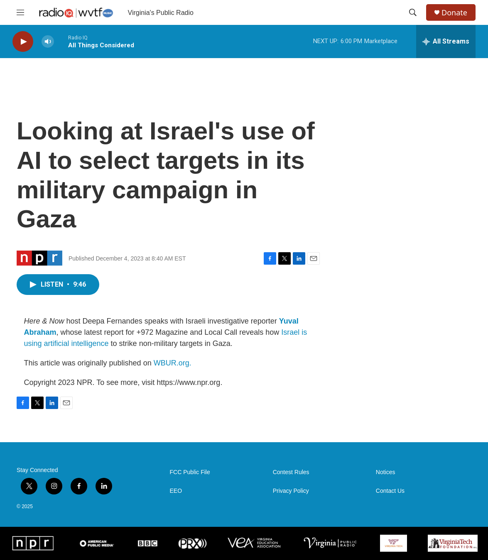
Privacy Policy (291, 491)
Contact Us (390, 491)
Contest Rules (291, 472)
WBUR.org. (172, 363)
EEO (176, 491)
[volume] (48, 41)
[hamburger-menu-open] (20, 12)
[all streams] (446, 41)
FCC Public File (190, 472)
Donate (454, 12)
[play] (22, 41)
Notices (385, 472)
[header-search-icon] (413, 12)
